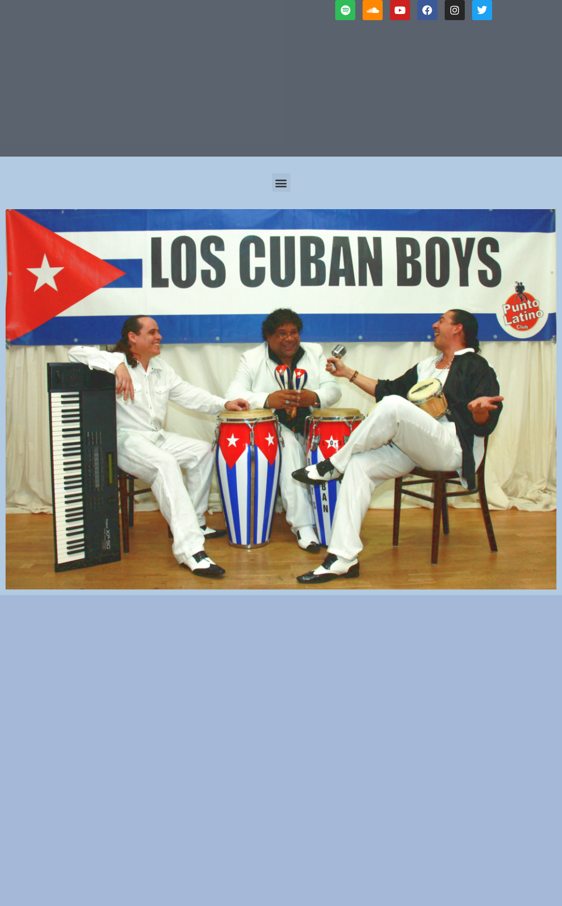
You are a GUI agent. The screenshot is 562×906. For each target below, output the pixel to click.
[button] (281, 182)
